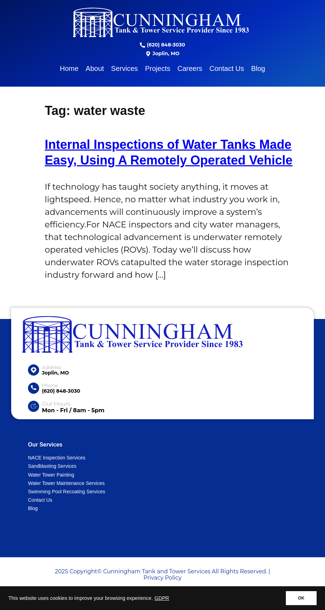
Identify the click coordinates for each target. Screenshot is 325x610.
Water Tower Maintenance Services (66, 483)
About (95, 68)
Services (124, 68)
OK (301, 598)
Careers (190, 68)
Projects (157, 68)
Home (69, 68)
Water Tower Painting (51, 475)
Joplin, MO (162, 53)
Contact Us (226, 68)
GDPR (161, 598)
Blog (258, 68)
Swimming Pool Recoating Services (66, 491)
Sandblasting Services (52, 466)
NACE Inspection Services (56, 457)
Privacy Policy (163, 577)
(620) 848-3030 (162, 45)
